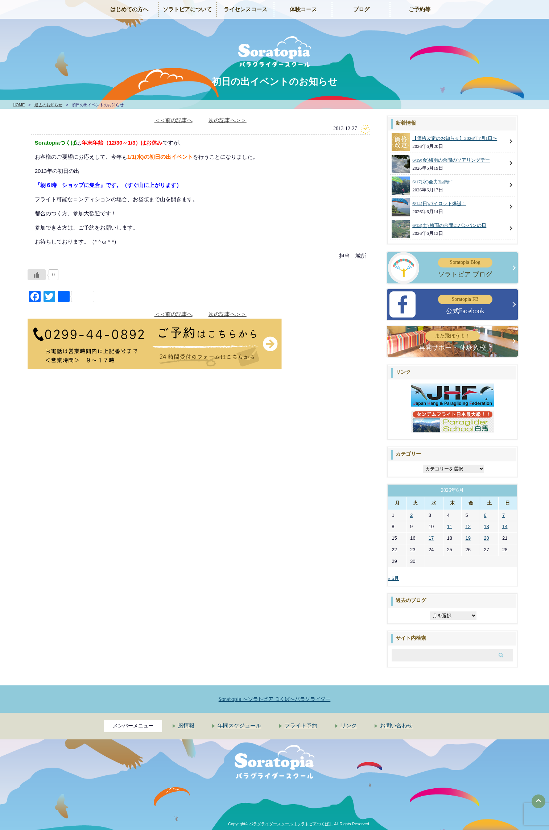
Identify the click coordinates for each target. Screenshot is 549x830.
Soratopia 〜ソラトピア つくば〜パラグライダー (275, 699)
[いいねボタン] (37, 274)
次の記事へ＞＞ (228, 120)
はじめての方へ (129, 9)
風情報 (186, 726)
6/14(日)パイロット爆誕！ (439, 203)
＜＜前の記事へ (173, 120)
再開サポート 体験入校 (452, 341)
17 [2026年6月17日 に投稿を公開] (431, 538)
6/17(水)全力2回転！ (433, 181)
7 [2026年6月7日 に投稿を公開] (503, 515)
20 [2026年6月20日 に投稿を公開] (486, 538)
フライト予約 (301, 726)
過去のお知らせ (48, 105)
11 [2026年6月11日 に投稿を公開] (449, 526)
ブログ (361, 9)
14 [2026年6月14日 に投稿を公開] (504, 526)
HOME (19, 105)
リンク (348, 726)
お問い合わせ (396, 726)
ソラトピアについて (187, 9)
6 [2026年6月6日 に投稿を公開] (485, 515)
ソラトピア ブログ (465, 268)
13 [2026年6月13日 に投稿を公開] (486, 526)
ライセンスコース (245, 9)
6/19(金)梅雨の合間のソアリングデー (451, 160)
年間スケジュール (239, 726)
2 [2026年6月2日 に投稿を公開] (411, 515)
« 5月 (393, 578)
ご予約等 (419, 9)
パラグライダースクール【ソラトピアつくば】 (291, 824)
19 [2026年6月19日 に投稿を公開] (467, 538)
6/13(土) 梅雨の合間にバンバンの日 (449, 225)
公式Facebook (465, 305)
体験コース (303, 9)
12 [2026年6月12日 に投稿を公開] (467, 526)
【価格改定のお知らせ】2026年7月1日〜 (454, 138)
